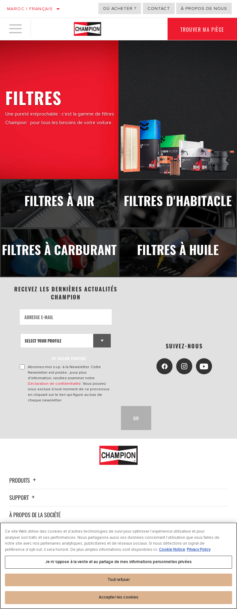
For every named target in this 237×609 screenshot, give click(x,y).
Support (22, 497)
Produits (23, 480)
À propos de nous (204, 8)
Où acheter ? (119, 8)
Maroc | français (30, 8)
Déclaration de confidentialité (54, 383)
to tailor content (69, 358)
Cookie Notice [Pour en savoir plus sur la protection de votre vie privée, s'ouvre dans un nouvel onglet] (172, 549)
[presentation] (67, 418)
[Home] (87, 29)
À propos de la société (34, 515)
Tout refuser (118, 579)
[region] (118, 565)
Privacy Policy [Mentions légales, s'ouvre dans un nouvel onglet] (198, 549)
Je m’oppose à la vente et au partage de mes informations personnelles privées (118, 561)
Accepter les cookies (119, 597)
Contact (159, 8)
